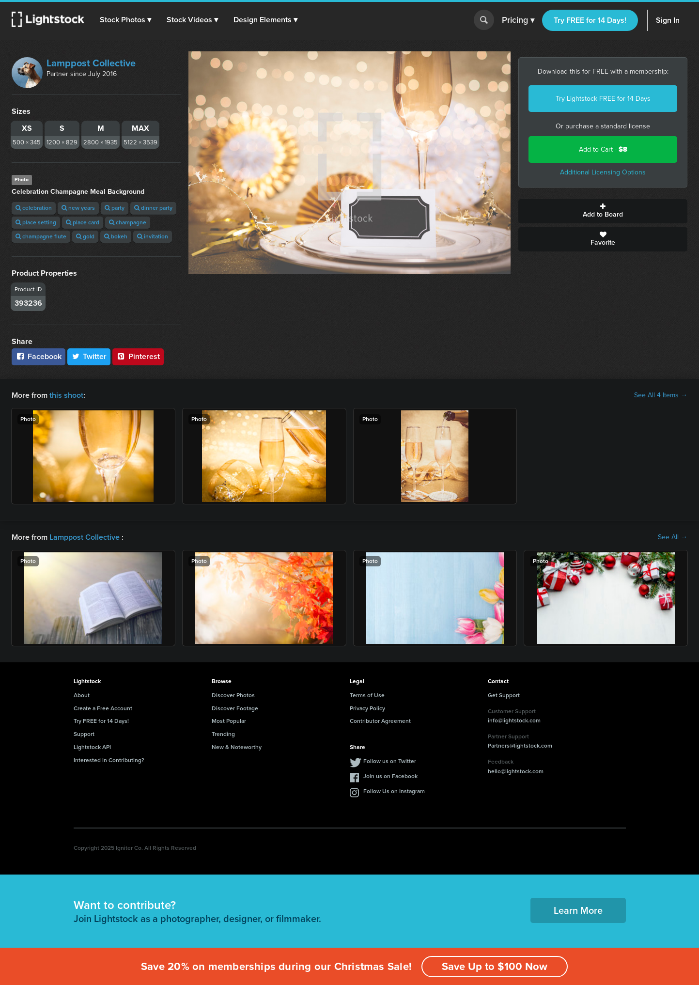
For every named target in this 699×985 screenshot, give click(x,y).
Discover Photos (233, 695)
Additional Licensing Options (603, 172)
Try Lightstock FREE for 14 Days (603, 99)
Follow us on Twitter (389, 761)
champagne (127, 222)
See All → (672, 537)
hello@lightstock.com (516, 771)
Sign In (668, 20)
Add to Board (603, 211)
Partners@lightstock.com (520, 745)
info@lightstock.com (514, 720)
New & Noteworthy (237, 747)
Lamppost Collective (91, 63)
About (82, 695)
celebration (34, 207)
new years (78, 207)
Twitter (89, 356)
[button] (125, 20)
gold (85, 236)
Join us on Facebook (390, 776)
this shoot (66, 395)
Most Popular (229, 721)
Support (84, 734)
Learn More (578, 910)
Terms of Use (367, 695)
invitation (152, 236)
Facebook (39, 356)
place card (82, 222)
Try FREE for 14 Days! (590, 20)
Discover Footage (235, 708)
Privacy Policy (367, 708)
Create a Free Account (103, 708)
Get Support (504, 695)
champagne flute (41, 236)
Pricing (518, 20)
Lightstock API (92, 747)
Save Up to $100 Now (494, 966)
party (114, 207)
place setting (36, 222)
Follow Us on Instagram (394, 791)
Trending (223, 734)
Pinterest (138, 356)
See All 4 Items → (660, 395)
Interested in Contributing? (109, 760)
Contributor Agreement (380, 721)
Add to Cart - (603, 149)
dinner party (153, 207)
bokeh (115, 236)
